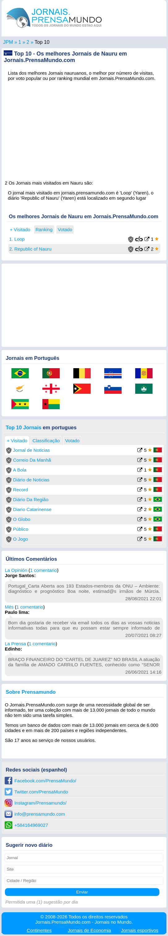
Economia (89, 930)
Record (20, 489)
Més (9, 606)
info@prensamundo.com (39, 814)
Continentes (39, 930)
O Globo (21, 519)
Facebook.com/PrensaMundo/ (45, 780)
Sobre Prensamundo (30, 692)
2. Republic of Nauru (30, 249)
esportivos (139, 930)
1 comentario (43, 570)
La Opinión (16, 570)
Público (20, 529)
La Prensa (15, 643)
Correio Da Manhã (32, 460)
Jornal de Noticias (31, 450)
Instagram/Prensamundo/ (40, 802)
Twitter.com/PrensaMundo (41, 791)
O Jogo (20, 539)
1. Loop (17, 239)
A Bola (19, 469)
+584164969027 (31, 825)
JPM (8, 42)
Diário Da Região (30, 499)
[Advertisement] (84, 128)
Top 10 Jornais (23, 427)
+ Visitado (20, 229)
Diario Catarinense (32, 509)
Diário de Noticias (31, 479)
